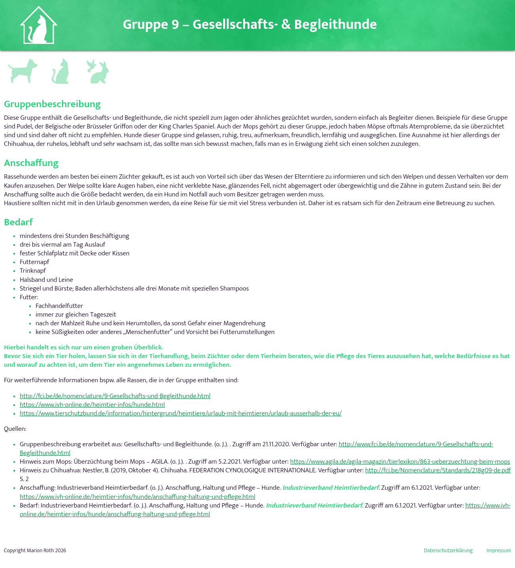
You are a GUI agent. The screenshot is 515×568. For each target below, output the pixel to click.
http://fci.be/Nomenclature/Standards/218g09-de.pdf (438, 470)
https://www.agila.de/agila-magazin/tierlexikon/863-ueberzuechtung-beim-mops (400, 461)
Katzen (56, 59)
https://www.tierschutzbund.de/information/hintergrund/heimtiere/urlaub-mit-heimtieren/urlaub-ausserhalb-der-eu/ (181, 413)
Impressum (499, 550)
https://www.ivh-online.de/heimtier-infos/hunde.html (92, 404)
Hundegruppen (22, 60)
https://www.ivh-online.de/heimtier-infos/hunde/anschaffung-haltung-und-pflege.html (138, 496)
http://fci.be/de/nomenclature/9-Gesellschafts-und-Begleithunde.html (115, 396)
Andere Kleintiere (98, 62)
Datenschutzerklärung (448, 550)
